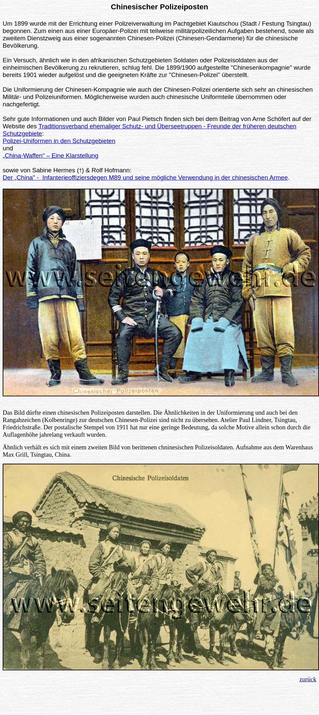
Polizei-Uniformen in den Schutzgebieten (59, 140)
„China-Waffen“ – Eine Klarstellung (50, 155)
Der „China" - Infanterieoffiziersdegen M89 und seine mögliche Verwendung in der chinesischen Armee (145, 177)
